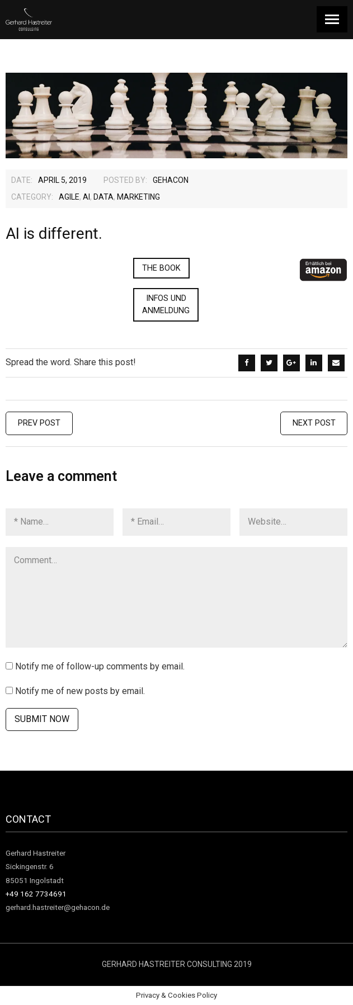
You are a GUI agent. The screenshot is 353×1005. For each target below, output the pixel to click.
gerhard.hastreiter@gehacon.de (58, 907)
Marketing (138, 196)
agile (69, 196)
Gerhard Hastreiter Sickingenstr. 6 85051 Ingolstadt (35, 866)
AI (86, 196)
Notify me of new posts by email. (80, 691)
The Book (161, 268)
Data (103, 196)
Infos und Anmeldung (166, 304)
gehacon (171, 180)
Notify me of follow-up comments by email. (100, 666)
